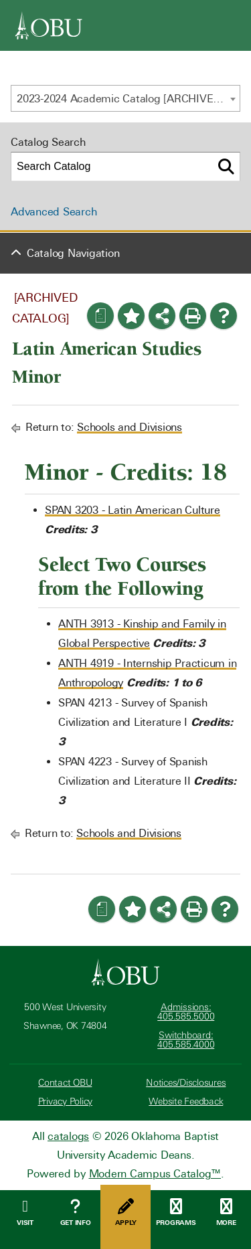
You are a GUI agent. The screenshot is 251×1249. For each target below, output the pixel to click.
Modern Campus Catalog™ (155, 1173)
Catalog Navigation (73, 253)
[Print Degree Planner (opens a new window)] (100, 315)
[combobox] (125, 98)
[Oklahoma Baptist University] (125, 972)
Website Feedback (186, 1101)
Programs (176, 1212)
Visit (25, 1212)
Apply (125, 1212)
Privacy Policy (65, 1101)
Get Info (75, 1212)
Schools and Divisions (129, 427)
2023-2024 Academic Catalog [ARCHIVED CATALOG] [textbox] (128, 98)
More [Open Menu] (226, 1212)
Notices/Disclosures (186, 1082)
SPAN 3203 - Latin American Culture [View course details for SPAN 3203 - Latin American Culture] (132, 510)
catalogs (68, 1136)
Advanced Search (53, 211)
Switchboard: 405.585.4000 (185, 1040)
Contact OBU (65, 1082)
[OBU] (48, 25)
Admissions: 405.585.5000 (185, 1011)
